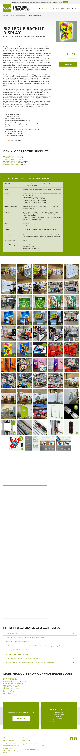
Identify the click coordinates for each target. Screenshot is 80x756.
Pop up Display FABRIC (9, 678)
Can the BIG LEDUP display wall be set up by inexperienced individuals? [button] (40, 638)
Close (65, 2)
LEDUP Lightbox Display (10, 692)
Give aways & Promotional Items (30, 749)
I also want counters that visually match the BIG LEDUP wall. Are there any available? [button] (40, 662)
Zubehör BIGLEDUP (10, 159)
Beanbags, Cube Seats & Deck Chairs (29, 743)
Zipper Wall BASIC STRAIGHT (11, 687)
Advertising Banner (27, 738)
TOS (42, 743)
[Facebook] (71, 738)
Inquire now (68, 64)
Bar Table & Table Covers (28, 747)
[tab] (40, 633)
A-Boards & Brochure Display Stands (10, 751)
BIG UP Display (7, 690)
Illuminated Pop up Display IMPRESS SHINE (15, 681)
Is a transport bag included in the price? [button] (40, 642)
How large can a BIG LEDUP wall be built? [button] (40, 654)
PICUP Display (7, 693)
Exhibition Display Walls (22, 15)
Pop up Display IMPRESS (10, 680)
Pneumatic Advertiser (8, 740)
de (75, 8)
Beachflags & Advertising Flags (11, 745)
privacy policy (58, 2)
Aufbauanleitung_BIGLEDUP (12, 161)
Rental (47, 8)
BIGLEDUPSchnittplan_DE (11, 163)
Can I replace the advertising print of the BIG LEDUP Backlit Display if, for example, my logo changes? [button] (40, 646)
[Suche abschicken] (72, 8)
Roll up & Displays (26, 740)
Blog (42, 738)
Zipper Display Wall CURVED (11, 688)
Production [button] (57, 8)
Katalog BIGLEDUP (9, 156)
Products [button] (43, 8)
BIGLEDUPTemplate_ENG (11, 164)
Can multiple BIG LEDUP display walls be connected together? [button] (40, 650)
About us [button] (63, 8)
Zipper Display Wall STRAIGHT (12, 685)
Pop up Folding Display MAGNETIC (13, 683)
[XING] (75, 738)
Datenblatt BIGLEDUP (10, 158)
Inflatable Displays (8, 738)
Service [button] (52, 8)
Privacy (43, 745)
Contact (69, 8)
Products (12, 15)
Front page (5, 15)
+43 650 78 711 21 (59, 719)
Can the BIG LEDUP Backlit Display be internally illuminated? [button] (40, 658)
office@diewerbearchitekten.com (59, 722)
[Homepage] (39, 8)
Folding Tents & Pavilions (9, 743)
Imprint (43, 740)
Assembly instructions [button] (40, 633)
